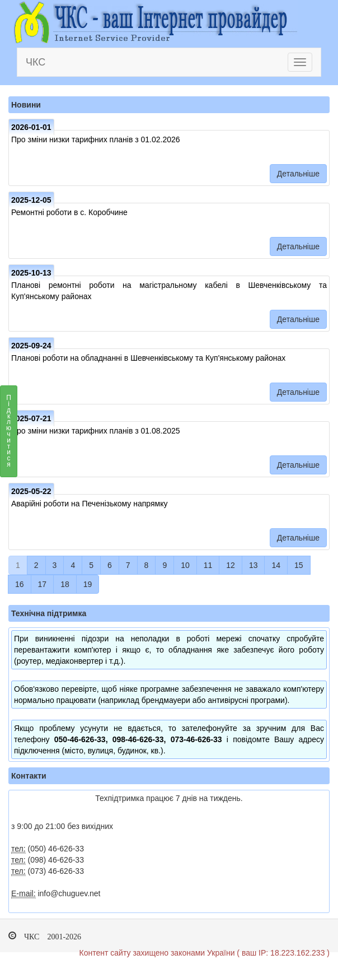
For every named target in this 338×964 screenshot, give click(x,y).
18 (64, 584)
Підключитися (8, 434)
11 (208, 565)
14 (275, 565)
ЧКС (35, 62)
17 (42, 584)
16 (19, 584)
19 (87, 584)
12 (230, 565)
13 (253, 565)
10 (185, 565)
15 (298, 565)
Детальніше (298, 173)
